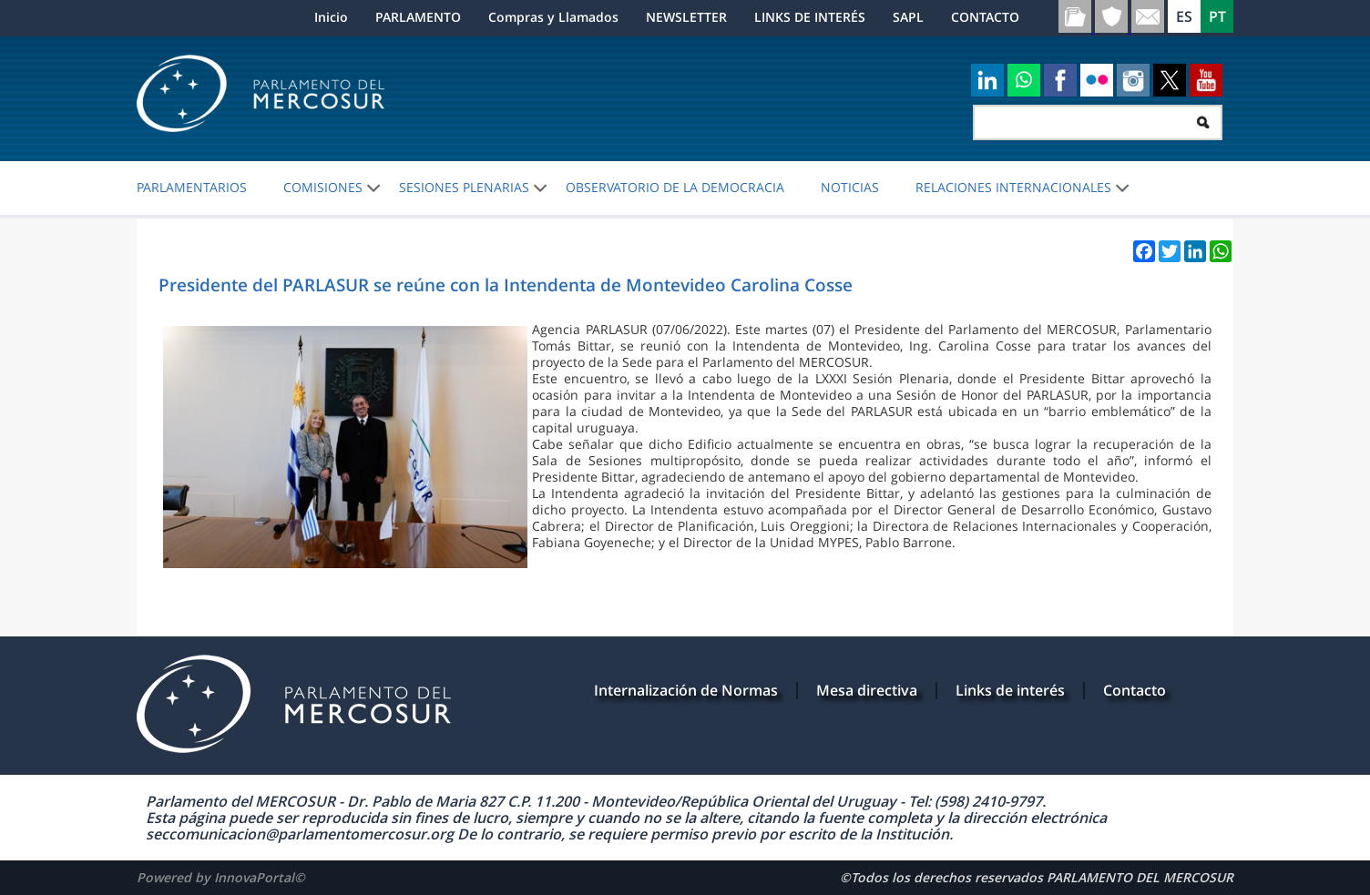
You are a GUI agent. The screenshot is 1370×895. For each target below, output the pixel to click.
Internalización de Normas (686, 690)
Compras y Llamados (553, 16)
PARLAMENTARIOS (192, 187)
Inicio (331, 16)
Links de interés (1010, 690)
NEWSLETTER (686, 16)
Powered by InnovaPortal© (221, 877)
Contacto (1134, 690)
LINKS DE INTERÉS (809, 16)
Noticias (850, 187)
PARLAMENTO (418, 16)
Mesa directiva (866, 690)
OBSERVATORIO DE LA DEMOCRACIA (675, 187)
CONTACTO (985, 16)
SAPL (908, 16)
